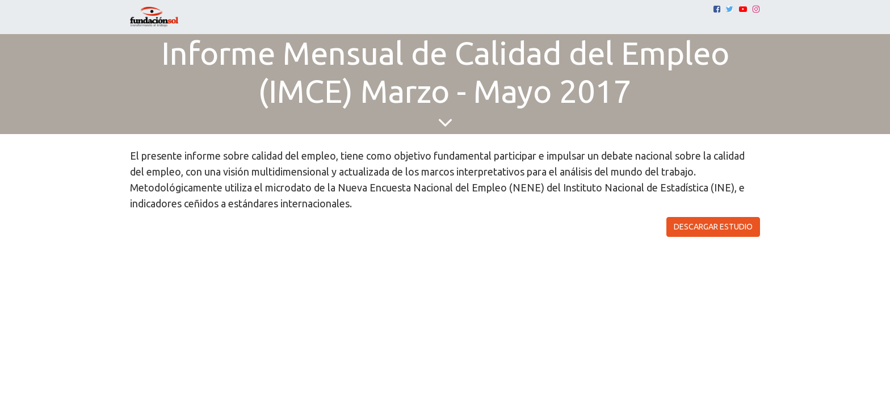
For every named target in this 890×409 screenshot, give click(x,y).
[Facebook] (717, 9)
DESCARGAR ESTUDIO (713, 226)
